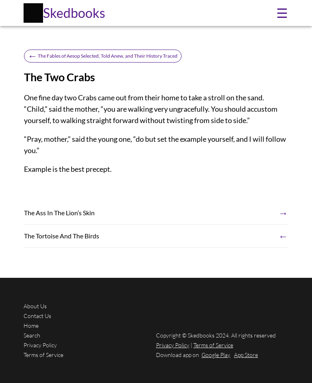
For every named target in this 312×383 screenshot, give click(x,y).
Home (31, 325)
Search (32, 335)
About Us (35, 306)
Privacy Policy (40, 345)
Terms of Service (43, 354)
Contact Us (37, 315)
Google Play (216, 354)
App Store (246, 354)
